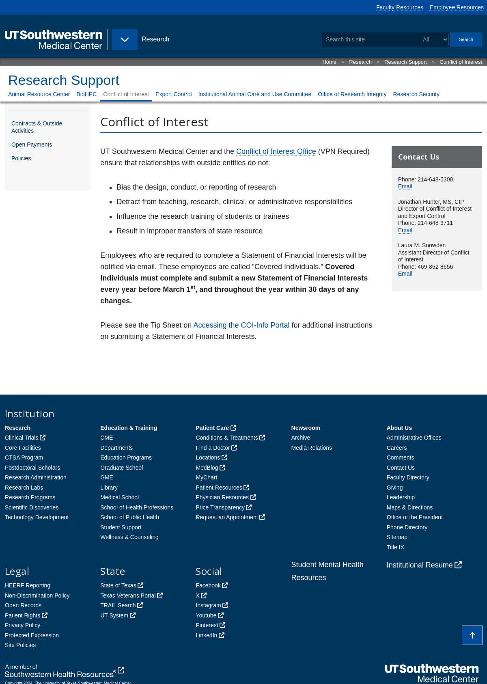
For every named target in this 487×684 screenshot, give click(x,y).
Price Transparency (220, 507)
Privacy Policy (22, 625)
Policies (21, 158)
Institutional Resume (420, 565)
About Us (399, 428)
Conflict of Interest (461, 62)
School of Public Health (129, 517)
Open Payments (31, 144)
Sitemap (397, 537)
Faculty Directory (408, 477)
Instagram (208, 605)
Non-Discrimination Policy (37, 595)
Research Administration (36, 477)
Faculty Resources (399, 7)
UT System (114, 615)
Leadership (401, 497)
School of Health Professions (136, 507)
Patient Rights (22, 615)
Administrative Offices (414, 437)
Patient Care (212, 428)
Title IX (395, 547)
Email (405, 186)
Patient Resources (219, 487)
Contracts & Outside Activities (36, 127)
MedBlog (207, 467)
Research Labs (24, 487)
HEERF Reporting (27, 585)
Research (360, 62)
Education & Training (128, 428)
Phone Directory (407, 527)
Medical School (119, 497)
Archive (300, 437)
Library (109, 487)
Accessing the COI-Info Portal (241, 325)
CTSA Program (24, 457)
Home (329, 62)
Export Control (173, 94)
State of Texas (118, 585)
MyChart (206, 477)
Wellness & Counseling (129, 537)
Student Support (120, 527)
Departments (116, 447)
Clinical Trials (21, 437)
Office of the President (415, 517)
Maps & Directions (410, 507)
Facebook (208, 585)
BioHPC (87, 94)
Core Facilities (23, 447)
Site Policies (20, 645)
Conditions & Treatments (227, 437)
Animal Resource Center (39, 94)
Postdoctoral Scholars (32, 467)
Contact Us (401, 467)
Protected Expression (32, 635)
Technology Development (37, 517)
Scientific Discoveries (31, 507)
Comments (400, 457)
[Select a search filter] (435, 39)
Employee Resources (457, 7)
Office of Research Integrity (352, 94)
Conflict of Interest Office (276, 151)
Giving (395, 487)
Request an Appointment (227, 517)
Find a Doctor (213, 447)
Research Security (416, 94)
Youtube (206, 615)
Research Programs (30, 497)
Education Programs (126, 457)
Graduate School (121, 467)
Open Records (23, 605)
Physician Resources (222, 497)
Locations (208, 457)
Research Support (405, 62)
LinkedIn (206, 635)
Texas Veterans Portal (127, 595)
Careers (397, 447)
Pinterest (207, 625)
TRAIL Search (118, 605)
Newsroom (306, 428)
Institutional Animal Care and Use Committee (255, 94)
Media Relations (311, 447)
